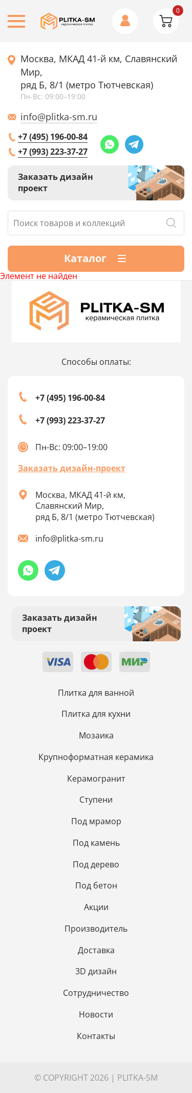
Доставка (96, 950)
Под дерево (96, 864)
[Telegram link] (134, 144)
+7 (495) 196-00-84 (53, 136)
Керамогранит (96, 778)
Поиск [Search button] (171, 223)
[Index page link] (68, 21)
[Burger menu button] (16, 21)
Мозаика (96, 735)
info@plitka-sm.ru (58, 116)
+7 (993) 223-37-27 (53, 151)
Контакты (96, 1036)
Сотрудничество (96, 992)
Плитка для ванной (96, 692)
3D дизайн (96, 971)
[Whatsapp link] (109, 144)
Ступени (96, 799)
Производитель (96, 928)
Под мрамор (96, 821)
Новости (96, 1014)
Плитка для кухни (96, 713)
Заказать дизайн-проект (71, 468)
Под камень (96, 842)
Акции (96, 907)
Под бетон (96, 885)
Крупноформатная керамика (96, 757)
